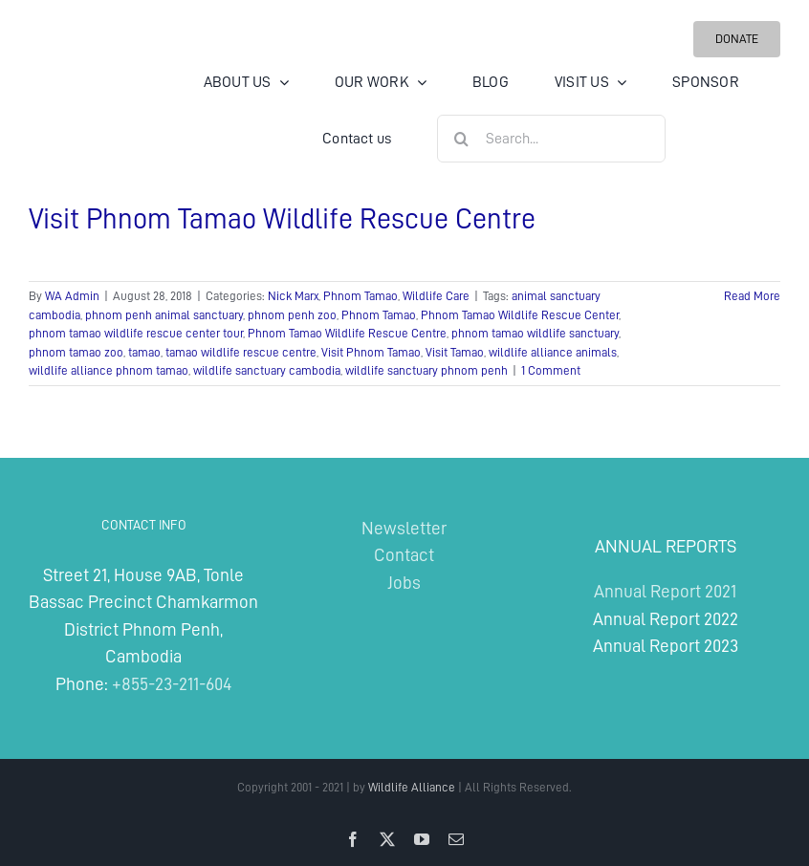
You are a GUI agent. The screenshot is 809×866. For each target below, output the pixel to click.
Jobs (404, 583)
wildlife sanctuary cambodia (266, 370)
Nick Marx (293, 296)
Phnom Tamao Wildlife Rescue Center (520, 315)
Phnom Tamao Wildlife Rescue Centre (347, 333)
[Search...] (551, 138)
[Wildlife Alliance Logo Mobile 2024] (88, 80)
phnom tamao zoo (76, 352)
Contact (404, 555)
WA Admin (72, 296)
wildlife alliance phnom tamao (108, 370)
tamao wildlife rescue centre (241, 352)
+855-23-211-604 (171, 684)
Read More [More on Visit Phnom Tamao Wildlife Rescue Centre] (752, 296)
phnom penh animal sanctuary (164, 315)
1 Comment (550, 370)
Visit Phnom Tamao (371, 352)
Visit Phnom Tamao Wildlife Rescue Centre (282, 219)
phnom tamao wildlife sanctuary (535, 333)
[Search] (461, 138)
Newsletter (404, 528)
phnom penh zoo (292, 315)
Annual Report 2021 (665, 591)
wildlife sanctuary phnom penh (426, 370)
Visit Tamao (455, 352)
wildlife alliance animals (553, 352)
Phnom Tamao (360, 296)
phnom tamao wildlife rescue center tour (136, 333)
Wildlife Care (436, 296)
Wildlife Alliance (411, 787)
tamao (144, 352)
